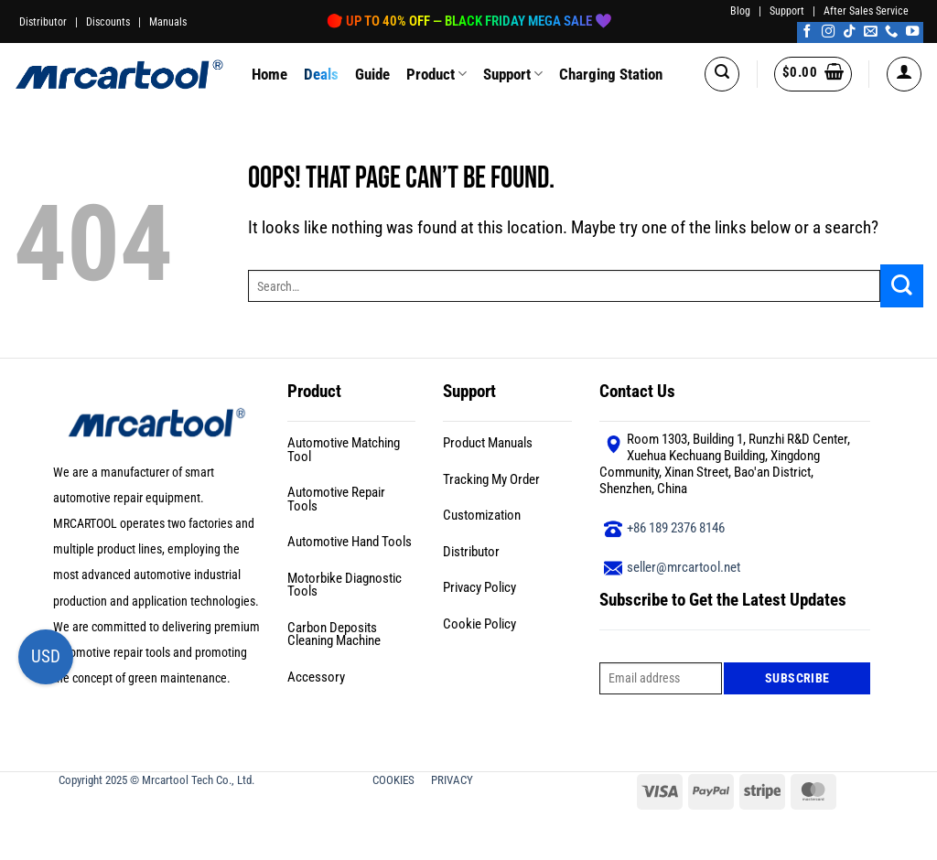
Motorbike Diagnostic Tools (344, 585)
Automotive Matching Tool (343, 450)
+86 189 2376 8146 (676, 528)
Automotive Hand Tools (349, 541)
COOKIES (394, 780)
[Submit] (901, 285)
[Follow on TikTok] (849, 32)
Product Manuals (488, 443)
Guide (372, 74)
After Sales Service (866, 11)
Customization (482, 515)
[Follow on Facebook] (807, 32)
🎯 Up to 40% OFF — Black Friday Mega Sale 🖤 (469, 21)
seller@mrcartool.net (683, 567)
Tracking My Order (491, 479)
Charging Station (610, 74)
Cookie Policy (479, 624)
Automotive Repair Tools (336, 499)
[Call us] (891, 32)
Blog (740, 11)
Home (269, 74)
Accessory (316, 677)
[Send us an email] (870, 32)
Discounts (108, 22)
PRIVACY (453, 780)
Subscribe (797, 678)
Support (787, 11)
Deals (321, 74)
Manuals (168, 22)
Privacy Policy (479, 587)
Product (436, 74)
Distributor (43, 22)
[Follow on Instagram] (828, 32)
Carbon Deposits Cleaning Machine (334, 634)
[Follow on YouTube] (912, 32)
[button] (722, 74)
